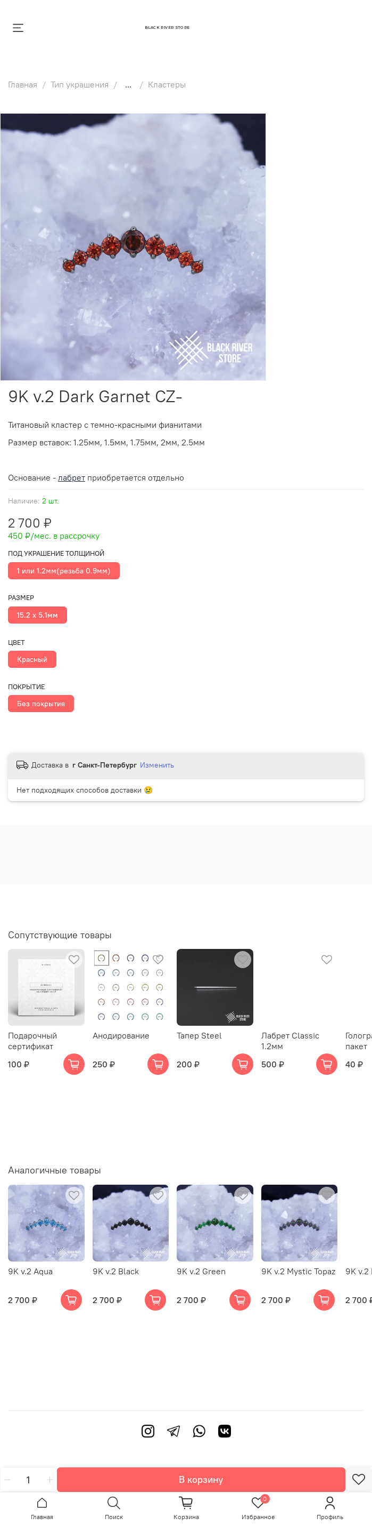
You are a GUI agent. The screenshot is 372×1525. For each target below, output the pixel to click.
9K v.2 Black (116, 1270)
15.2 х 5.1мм (37, 615)
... (128, 84)
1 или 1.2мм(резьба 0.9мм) (64, 571)
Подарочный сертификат (32, 1040)
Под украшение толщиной (56, 553)
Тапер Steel (199, 1035)
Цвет (16, 642)
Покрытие (26, 687)
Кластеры (167, 84)
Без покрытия (41, 703)
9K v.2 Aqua (30, 1270)
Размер (21, 598)
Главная (22, 84)
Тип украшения (80, 84)
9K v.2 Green (201, 1270)
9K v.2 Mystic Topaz (298, 1270)
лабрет (71, 477)
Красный (32, 659)
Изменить (157, 765)
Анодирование (121, 1035)
